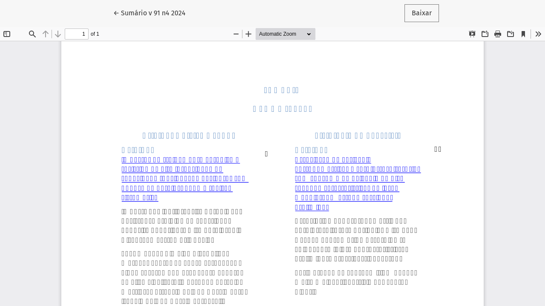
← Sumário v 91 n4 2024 (153, 12)
